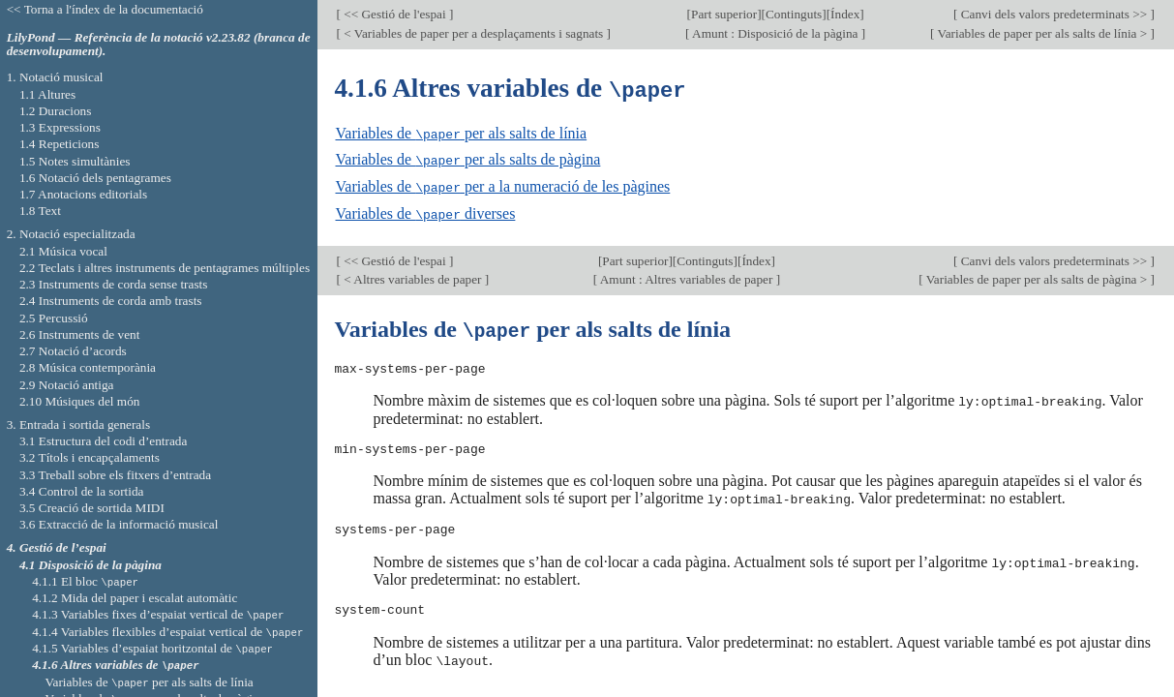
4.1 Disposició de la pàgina (90, 565)
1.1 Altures (47, 94)
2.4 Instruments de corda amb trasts (110, 300)
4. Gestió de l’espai (56, 547)
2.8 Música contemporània (87, 367)
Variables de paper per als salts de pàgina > (1037, 275)
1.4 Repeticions (59, 143)
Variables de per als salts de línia (461, 132)
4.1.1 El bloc (85, 581)
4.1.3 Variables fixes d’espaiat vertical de (158, 614)
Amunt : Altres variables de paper (686, 275)
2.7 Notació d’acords (73, 351)
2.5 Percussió (53, 318)
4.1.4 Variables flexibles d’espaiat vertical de (167, 631)
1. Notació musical (55, 77)
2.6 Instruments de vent (79, 334)
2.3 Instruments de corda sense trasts (113, 284)
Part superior (724, 14)
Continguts (794, 14)
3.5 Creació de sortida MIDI (92, 507)
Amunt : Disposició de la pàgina (775, 33)
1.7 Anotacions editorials (83, 194)
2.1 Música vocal (63, 251)
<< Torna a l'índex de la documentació (105, 9)
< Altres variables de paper (413, 275)
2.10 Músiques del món (79, 401)
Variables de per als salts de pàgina (468, 158)
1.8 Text (40, 210)
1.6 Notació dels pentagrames (95, 177)
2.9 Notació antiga (66, 385)
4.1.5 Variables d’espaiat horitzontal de (152, 648)
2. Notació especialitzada (71, 234)
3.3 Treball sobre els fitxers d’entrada (115, 475)
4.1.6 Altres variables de (115, 664)
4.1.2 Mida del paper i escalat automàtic (134, 598)
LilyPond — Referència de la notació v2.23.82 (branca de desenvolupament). (159, 44)
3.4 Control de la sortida (81, 491)
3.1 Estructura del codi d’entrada (103, 441)
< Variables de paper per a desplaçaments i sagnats (474, 33)
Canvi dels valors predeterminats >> (1053, 14)
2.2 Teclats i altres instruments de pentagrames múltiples (164, 267)
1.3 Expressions (60, 127)
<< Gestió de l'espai (395, 14)
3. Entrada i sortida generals (78, 424)
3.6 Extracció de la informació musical (119, 524)
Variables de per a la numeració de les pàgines (503, 184)
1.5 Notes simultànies (75, 161)
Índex (844, 14)
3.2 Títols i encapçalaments (89, 457)
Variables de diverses (426, 210)
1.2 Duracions (55, 111)
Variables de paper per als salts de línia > (1042, 33)
